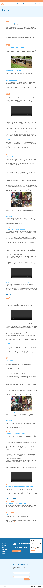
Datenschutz (39, 586)
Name (14, 570)
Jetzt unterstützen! (16, 551)
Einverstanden (33, 550)
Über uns (3, 551)
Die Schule (19, 3)
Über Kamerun (32, 3)
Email (14, 575)
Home (15, 3)
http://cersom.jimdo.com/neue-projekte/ (12, 525)
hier (14, 521)
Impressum (33, 586)
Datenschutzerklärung (34, 548)
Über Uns (36, 3)
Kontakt (40, 3)
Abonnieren (27, 579)
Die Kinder (23, 3)
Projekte (27, 3)
